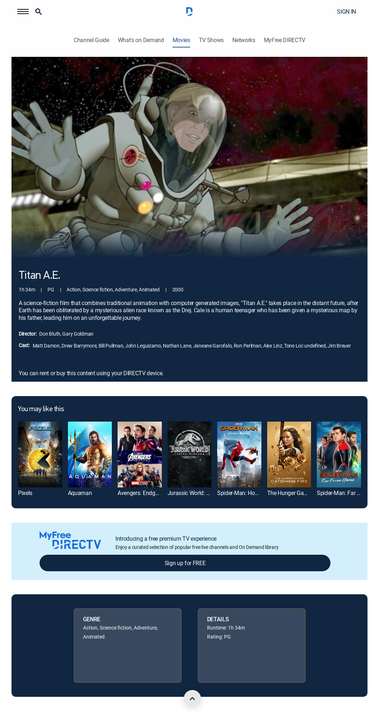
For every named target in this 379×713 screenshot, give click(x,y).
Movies (181, 40)
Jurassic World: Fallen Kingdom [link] (206, 493)
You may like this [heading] (41, 409)
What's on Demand (141, 40)
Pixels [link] (25, 493)
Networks (243, 40)
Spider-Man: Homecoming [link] (249, 493)
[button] (23, 11)
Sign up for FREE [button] (185, 563)
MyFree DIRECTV (285, 40)
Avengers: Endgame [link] (142, 493)
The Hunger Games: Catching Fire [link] (308, 493)
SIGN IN (346, 11)
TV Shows (211, 40)
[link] (40, 454)
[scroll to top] (192, 698)
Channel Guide (91, 40)
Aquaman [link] (80, 493)
